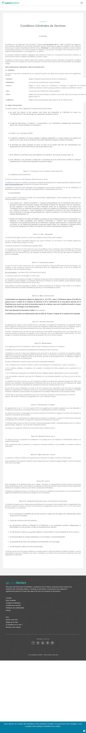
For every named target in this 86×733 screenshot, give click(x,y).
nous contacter (40, 310)
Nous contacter (11, 600)
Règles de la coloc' (12, 622)
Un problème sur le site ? (14, 625)
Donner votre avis (12, 620)
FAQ (7, 617)
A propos (9, 598)
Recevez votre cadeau (13, 627)
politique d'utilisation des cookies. (48, 726)
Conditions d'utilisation (13, 603)
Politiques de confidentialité (15, 608)
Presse (8, 610)
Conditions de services (13, 605)
